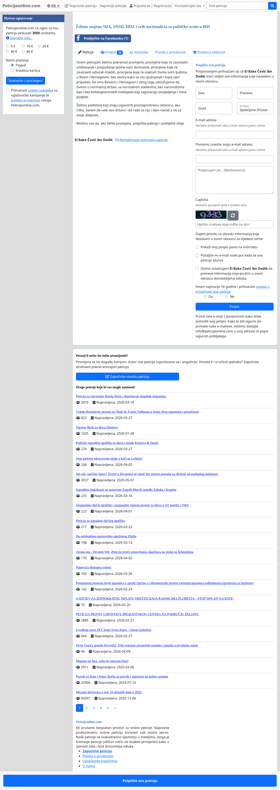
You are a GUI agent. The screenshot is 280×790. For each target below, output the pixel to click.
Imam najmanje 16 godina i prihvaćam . (232, 289)
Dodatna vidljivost (209, 52)
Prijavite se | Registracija (150, 6)
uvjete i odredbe (40, 90)
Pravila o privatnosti (170, 52)
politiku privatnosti (25, 100)
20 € (45, 46)
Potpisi (111, 52)
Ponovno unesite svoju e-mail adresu (224, 144)
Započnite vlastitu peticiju (127, 376)
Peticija (85, 52)
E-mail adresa (206, 120)
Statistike (139, 52)
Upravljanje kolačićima (100, 761)
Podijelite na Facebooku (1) (101, 38)
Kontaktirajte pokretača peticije (141, 140)
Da (211, 296)
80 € (29, 51)
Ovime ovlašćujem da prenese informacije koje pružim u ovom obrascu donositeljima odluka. (236, 273)
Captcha (202, 199)
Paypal (21, 65)
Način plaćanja (17, 60)
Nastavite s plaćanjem (26, 80)
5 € (13, 46)
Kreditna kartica (28, 70)
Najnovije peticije (113, 6)
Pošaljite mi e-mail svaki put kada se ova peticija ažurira (231, 258)
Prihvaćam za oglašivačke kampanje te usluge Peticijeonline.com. (34, 97)
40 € (14, 51)
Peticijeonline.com (21, 5)
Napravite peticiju (81, 6)
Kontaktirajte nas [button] (188, 6)
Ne (232, 296)
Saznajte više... (19, 38)
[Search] (237, 6)
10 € (29, 46)
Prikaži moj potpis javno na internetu (229, 247)
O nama (89, 766)
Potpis (235, 306)
